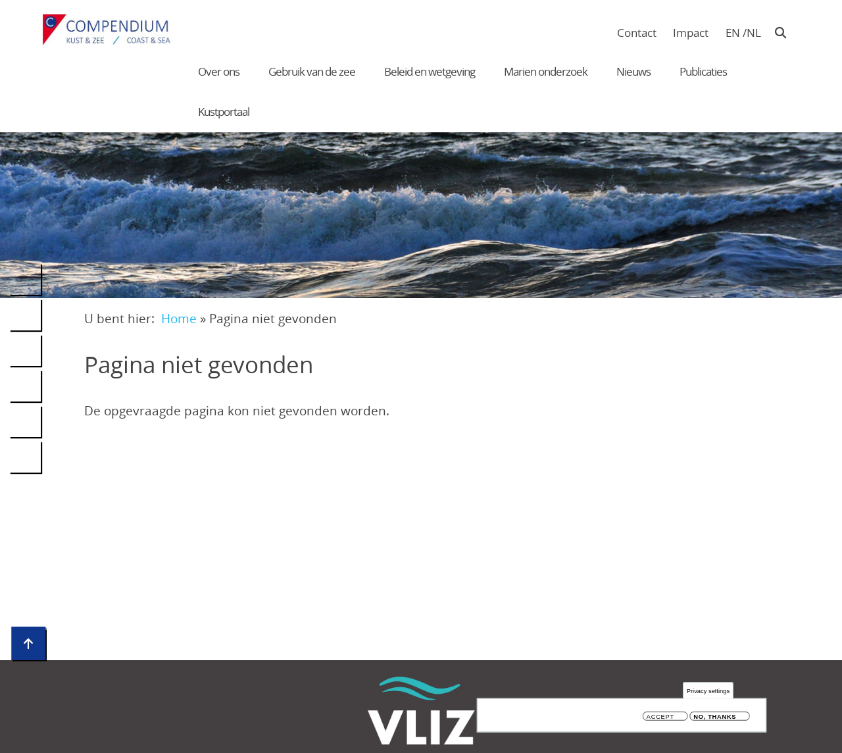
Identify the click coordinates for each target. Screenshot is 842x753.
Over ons (218, 71)
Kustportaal (223, 111)
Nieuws (633, 71)
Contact (636, 32)
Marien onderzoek (545, 71)
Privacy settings (708, 691)
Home (179, 318)
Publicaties (703, 71)
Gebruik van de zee (311, 71)
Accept (660, 717)
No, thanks (714, 717)
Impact (690, 32)
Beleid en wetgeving (429, 71)
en (733, 32)
